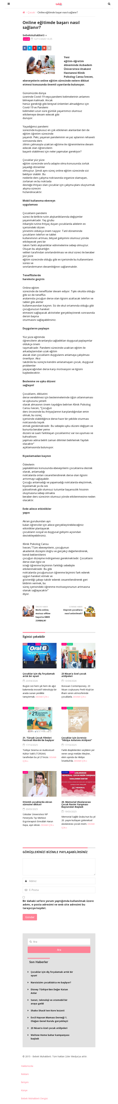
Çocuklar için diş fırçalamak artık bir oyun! (39, 675)
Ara (59, 950)
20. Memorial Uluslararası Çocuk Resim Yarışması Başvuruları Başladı (76, 804)
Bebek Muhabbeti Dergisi (34, 1098)
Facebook (24, 48)
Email (48, 48)
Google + (43, 48)
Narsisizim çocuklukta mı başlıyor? (51, 982)
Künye (24, 1090)
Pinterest (33, 48)
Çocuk (31, 12)
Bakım (25, 644)
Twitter (28, 48)
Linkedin (38, 48)
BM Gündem (31, 644)
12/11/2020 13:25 (42, 39)
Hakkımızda (27, 1066)
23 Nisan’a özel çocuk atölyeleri (73, 675)
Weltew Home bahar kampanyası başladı (50, 1037)
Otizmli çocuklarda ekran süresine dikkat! (37, 803)
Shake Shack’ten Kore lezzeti (47, 1010)
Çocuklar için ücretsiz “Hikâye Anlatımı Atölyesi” (76, 739)
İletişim (25, 1082)
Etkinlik (70, 644)
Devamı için (42, 697)
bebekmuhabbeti (33, 35)
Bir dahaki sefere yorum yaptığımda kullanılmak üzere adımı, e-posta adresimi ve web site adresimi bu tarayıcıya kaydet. (58, 904)
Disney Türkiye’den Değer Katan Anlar (49, 991)
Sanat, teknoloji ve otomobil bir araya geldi (49, 1002)
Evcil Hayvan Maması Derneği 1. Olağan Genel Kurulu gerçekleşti (49, 1019)
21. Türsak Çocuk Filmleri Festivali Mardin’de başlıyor (38, 739)
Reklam (25, 1074)
